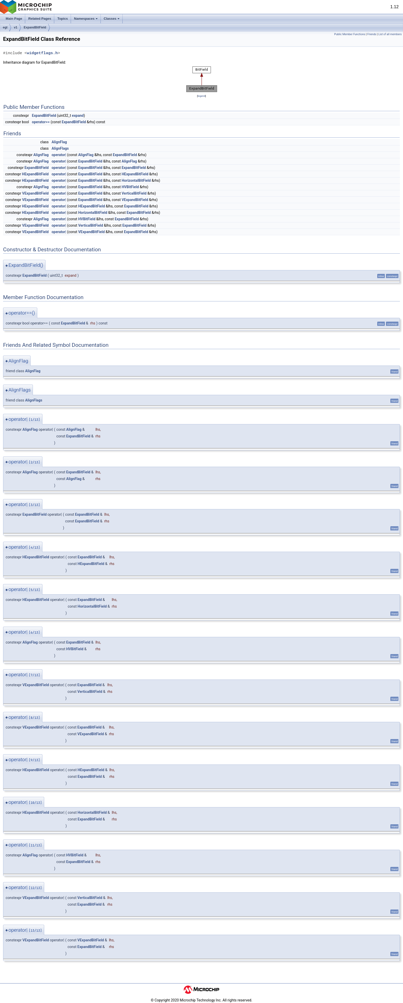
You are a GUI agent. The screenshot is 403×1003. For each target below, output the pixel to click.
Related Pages (39, 19)
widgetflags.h (42, 53)
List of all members (390, 34)
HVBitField (130, 187)
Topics (62, 19)
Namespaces (86, 19)
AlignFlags (60, 148)
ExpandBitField (35, 27)
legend (201, 95)
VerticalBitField (134, 193)
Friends (371, 34)
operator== (41, 122)
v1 (15, 27)
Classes (112, 19)
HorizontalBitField (136, 180)
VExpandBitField (35, 193)
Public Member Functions (349, 34)
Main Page (14, 19)
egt (5, 27)
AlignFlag (59, 142)
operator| (59, 155)
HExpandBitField (35, 174)
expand (78, 115)
